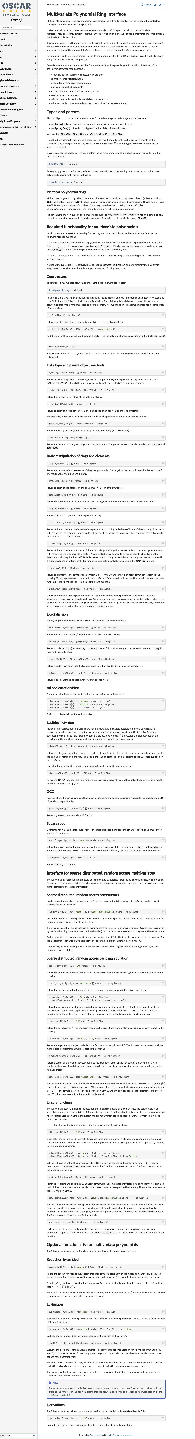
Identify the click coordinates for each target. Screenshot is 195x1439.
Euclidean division (60, 722)
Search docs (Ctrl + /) (13, 27)
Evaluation (55, 1304)
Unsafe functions (59, 1102)
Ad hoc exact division (63, 688)
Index (4, 139)
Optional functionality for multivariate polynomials (92, 1245)
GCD (50, 792)
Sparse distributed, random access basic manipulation (87, 958)
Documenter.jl (95, 1435)
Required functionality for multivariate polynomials (92, 227)
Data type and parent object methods (75, 365)
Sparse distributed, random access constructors (83, 895)
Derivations (55, 1405)
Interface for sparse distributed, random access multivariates (101, 873)
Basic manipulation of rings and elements (78, 456)
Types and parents (63, 112)
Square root (56, 823)
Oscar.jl (21, 20)
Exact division (57, 614)
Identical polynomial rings (66, 192)
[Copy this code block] (162, 315)
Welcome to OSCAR (11, 34)
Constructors (57, 277)
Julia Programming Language (120, 1435)
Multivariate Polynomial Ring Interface (86, 14)
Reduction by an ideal (63, 1259)
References (6, 133)
